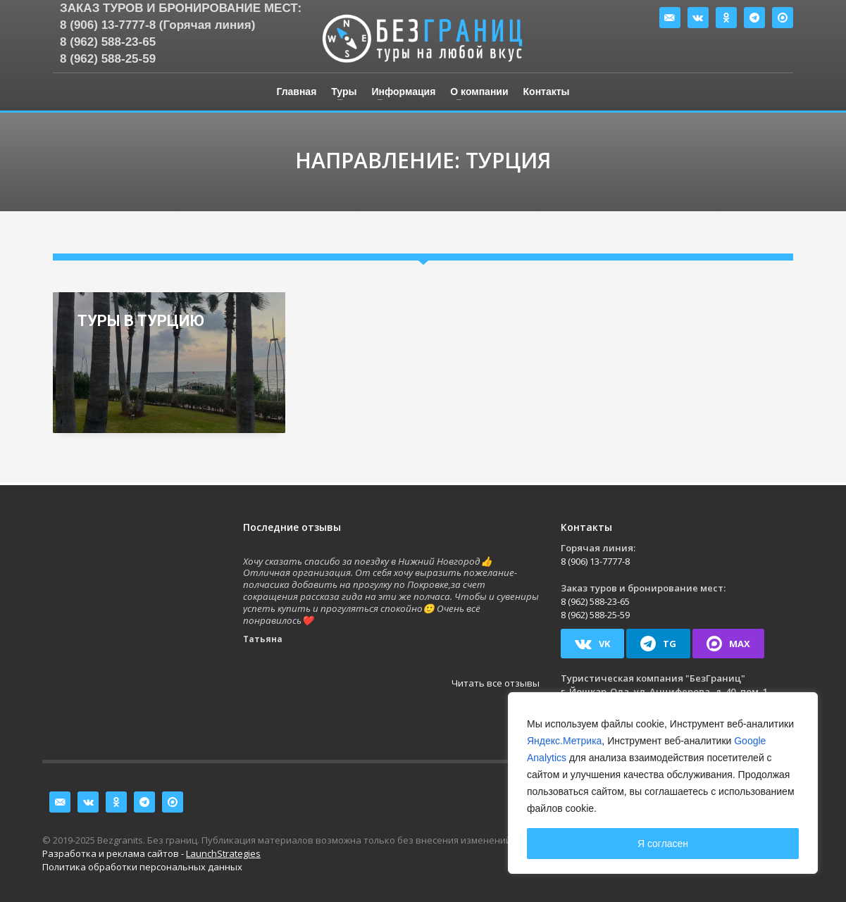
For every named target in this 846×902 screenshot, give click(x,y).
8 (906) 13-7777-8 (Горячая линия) (157, 25)
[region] (663, 783)
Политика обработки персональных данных (142, 866)
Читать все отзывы (496, 683)
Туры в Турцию (140, 321)
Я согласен (662, 843)
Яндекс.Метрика (564, 740)
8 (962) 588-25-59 (108, 58)
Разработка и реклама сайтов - (151, 853)
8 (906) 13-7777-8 (595, 561)
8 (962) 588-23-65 (108, 42)
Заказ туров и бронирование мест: (180, 8)
